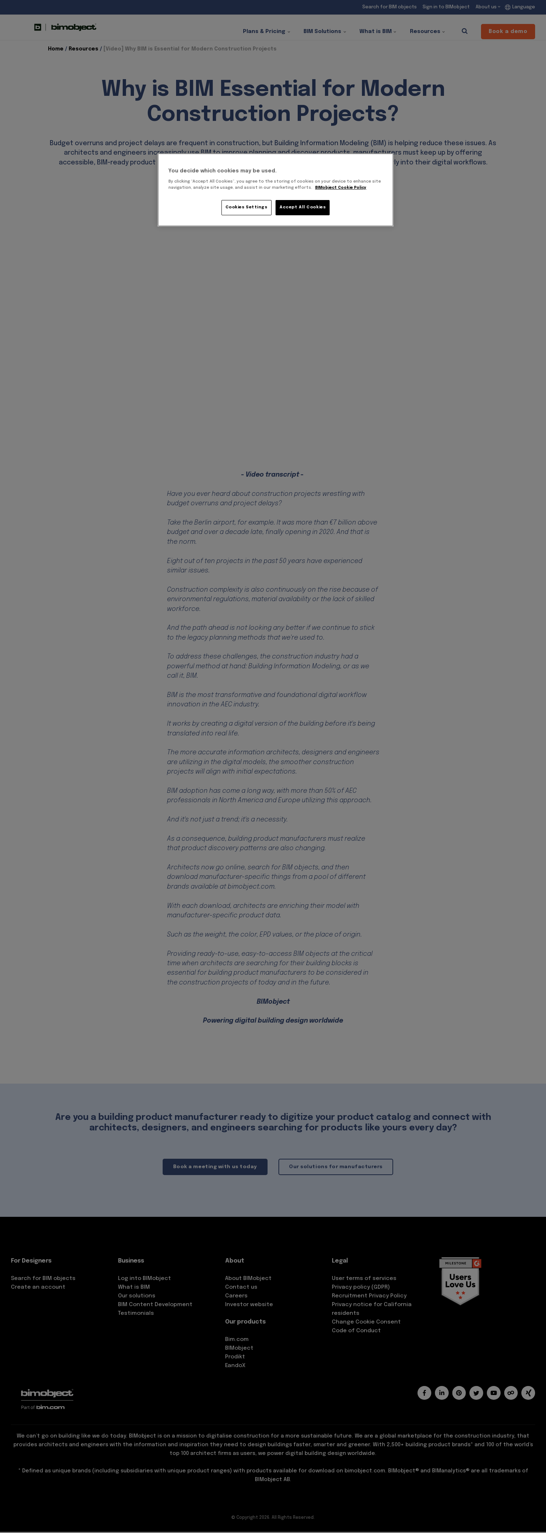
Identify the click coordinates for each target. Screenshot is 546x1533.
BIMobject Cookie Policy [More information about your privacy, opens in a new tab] (342, 187)
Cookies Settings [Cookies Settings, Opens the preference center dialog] (246, 207)
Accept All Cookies (303, 207)
